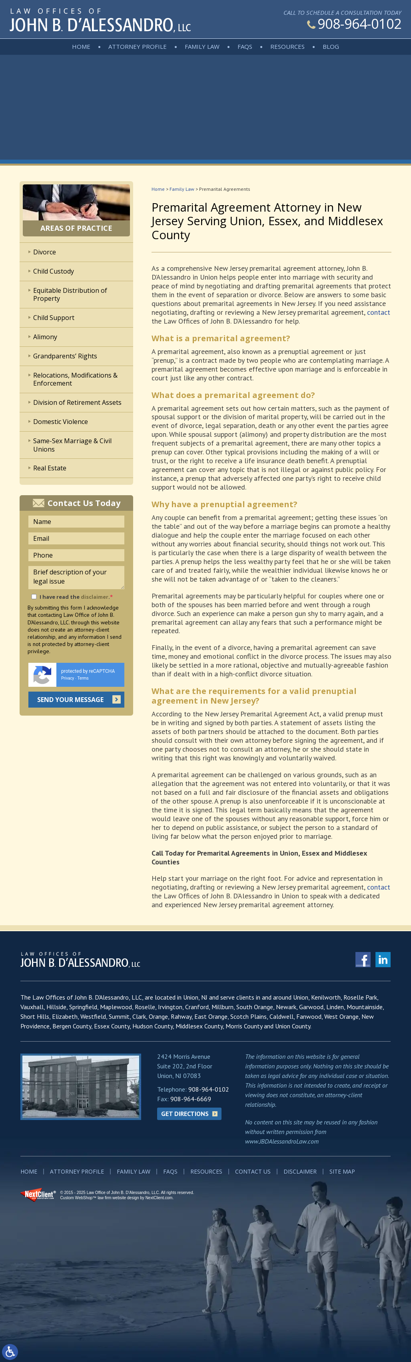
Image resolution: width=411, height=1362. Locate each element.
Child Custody (53, 271)
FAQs (244, 46)
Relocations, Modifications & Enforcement (75, 379)
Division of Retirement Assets (77, 402)
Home (81, 46)
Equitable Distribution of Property (70, 294)
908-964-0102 (354, 23)
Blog (331, 46)
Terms (83, 678)
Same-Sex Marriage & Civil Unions (72, 445)
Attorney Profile (137, 46)
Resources (287, 46)
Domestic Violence (60, 421)
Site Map (342, 1171)
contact (378, 312)
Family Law (202, 46)
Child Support (53, 317)
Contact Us (253, 1171)
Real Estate (49, 468)
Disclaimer (300, 1171)
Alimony (45, 336)
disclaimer (94, 596)
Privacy (67, 678)
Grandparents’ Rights (65, 356)
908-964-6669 (190, 1099)
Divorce (44, 252)
